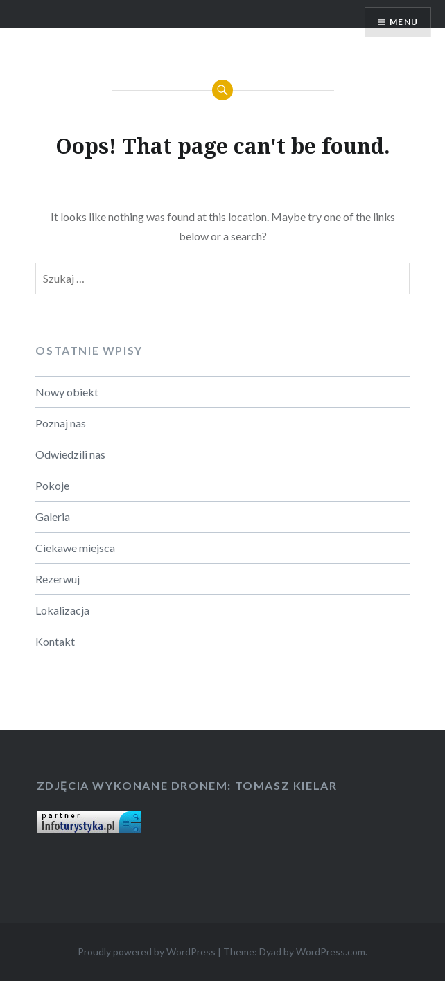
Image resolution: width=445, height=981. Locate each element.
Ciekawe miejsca (75, 547)
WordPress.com (330, 951)
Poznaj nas (60, 423)
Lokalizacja (62, 610)
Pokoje (52, 485)
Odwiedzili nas (70, 454)
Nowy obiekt (66, 391)
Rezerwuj (57, 578)
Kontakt (55, 641)
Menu (404, 22)
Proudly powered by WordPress (147, 951)
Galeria (52, 516)
